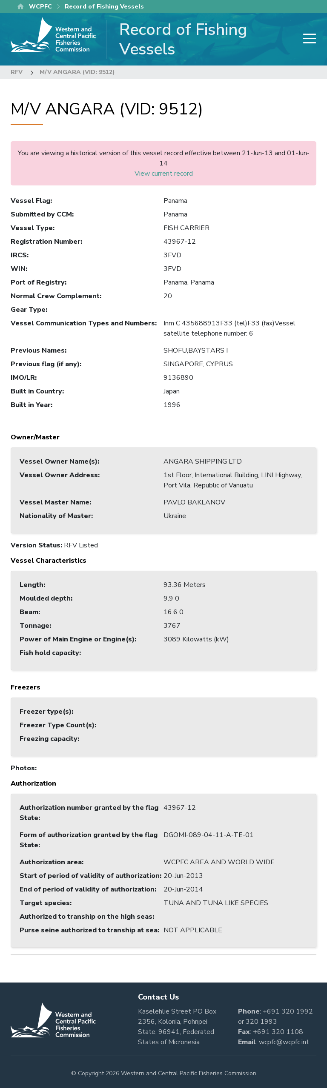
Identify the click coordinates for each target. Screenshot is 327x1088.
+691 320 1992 (288, 1011)
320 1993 (261, 1021)
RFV (17, 72)
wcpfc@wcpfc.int (284, 1042)
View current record (164, 173)
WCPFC (40, 7)
